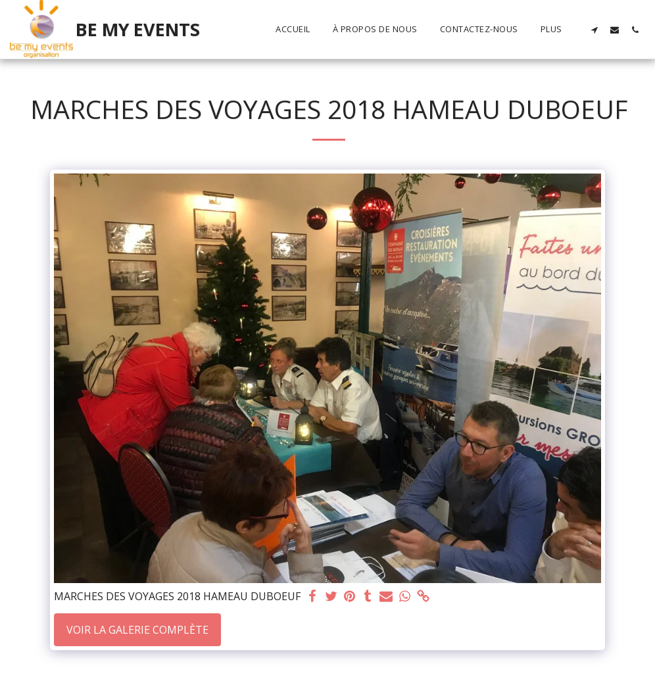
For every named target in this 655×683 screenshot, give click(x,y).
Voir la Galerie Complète (137, 630)
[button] (594, 29)
